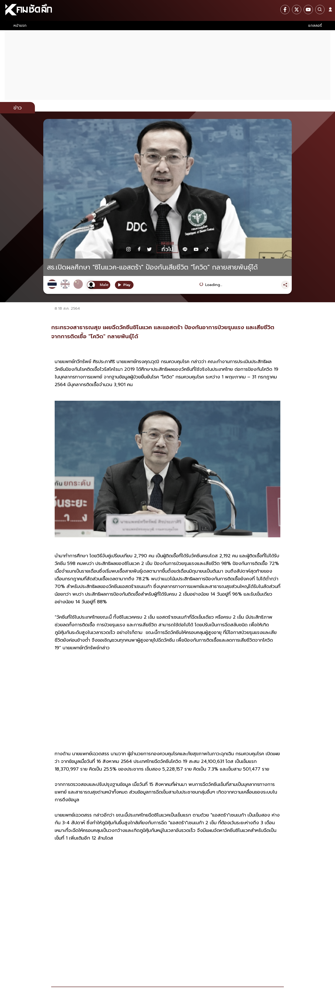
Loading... (213, 285)
